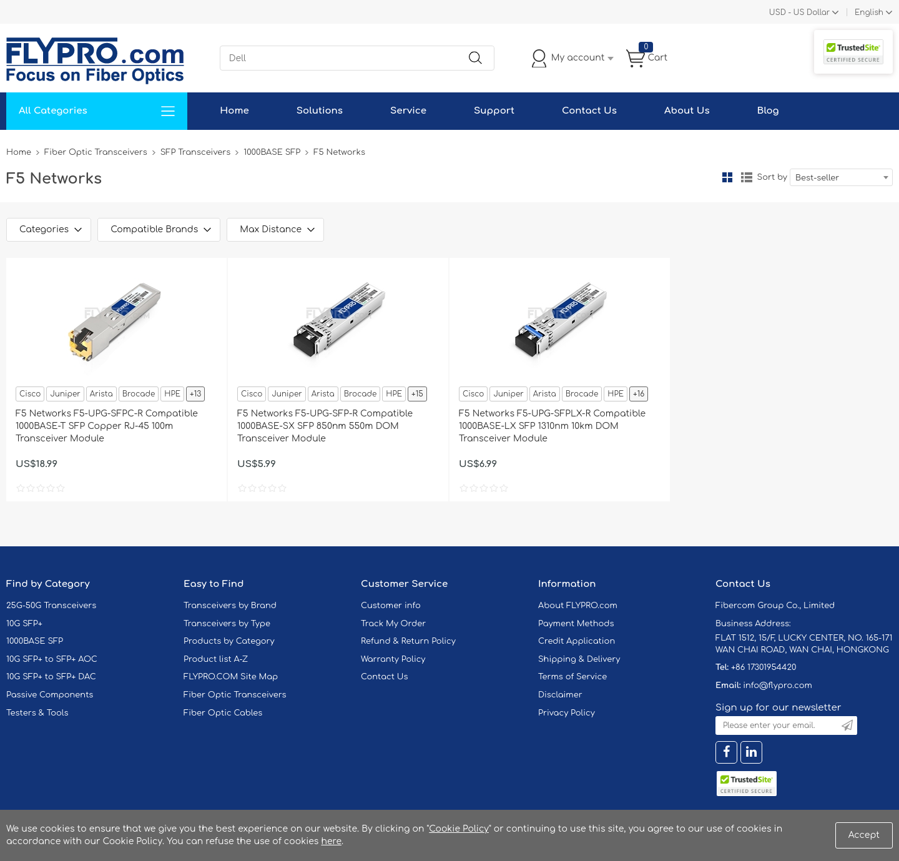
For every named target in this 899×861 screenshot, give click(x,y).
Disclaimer (560, 695)
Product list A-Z (216, 659)
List (746, 177)
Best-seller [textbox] (817, 178)
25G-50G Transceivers (51, 605)
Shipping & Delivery (579, 659)
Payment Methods (576, 623)
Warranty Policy (393, 659)
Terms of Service (572, 676)
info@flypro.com (777, 685)
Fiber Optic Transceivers (95, 152)
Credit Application (576, 641)
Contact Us (589, 111)
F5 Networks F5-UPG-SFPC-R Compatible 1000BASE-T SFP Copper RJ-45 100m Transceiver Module (107, 426)
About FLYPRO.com (577, 605)
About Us (687, 111)
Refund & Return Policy (408, 641)
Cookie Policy (459, 829)
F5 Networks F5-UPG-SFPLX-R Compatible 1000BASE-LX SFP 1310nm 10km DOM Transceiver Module (552, 426)
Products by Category (229, 641)
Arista (101, 394)
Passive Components (49, 695)
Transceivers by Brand (230, 605)
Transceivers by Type (227, 623)
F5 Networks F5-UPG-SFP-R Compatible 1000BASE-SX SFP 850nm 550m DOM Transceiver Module (325, 426)
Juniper (65, 394)
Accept (864, 835)
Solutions (320, 111)
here (331, 841)
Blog (768, 111)
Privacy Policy (566, 713)
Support (494, 111)
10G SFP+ (24, 623)
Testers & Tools (37, 713)
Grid (727, 177)
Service (408, 111)
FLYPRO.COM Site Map (231, 676)
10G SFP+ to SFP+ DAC (51, 676)
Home (234, 111)
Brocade (138, 394)
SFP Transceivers (195, 152)
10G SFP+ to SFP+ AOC (51, 659)
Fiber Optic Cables (223, 713)
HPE (172, 394)
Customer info (391, 605)
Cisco (30, 394)
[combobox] (841, 177)
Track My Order (393, 623)
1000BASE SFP (271, 152)
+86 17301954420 (763, 667)
